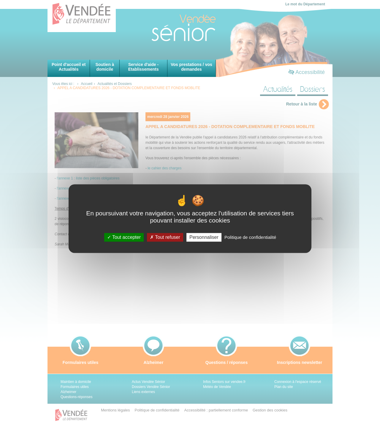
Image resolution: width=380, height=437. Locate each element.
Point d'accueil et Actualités (69, 67)
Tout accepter (124, 237)
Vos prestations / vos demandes (191, 67)
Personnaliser (203, 237)
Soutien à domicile (104, 67)
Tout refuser (165, 237)
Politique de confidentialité (250, 237)
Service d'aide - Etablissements (143, 67)
